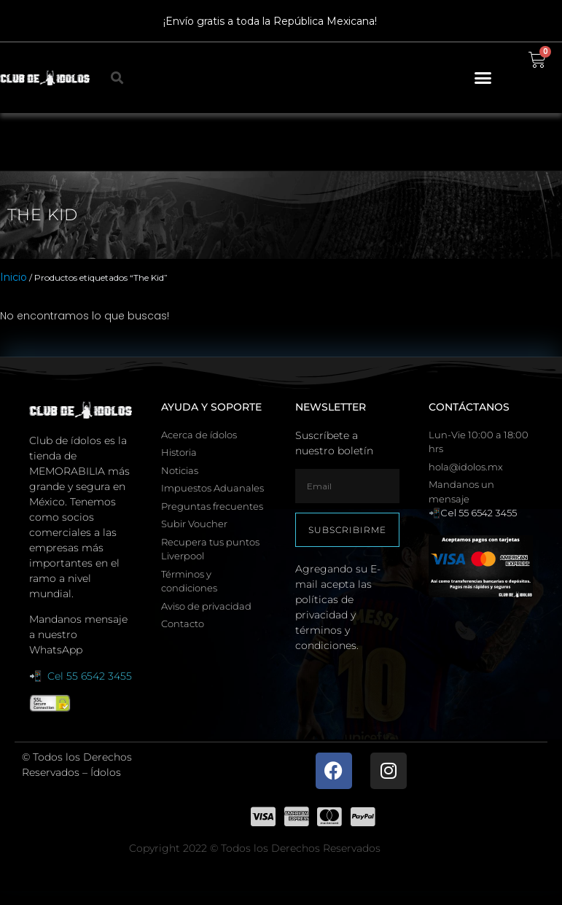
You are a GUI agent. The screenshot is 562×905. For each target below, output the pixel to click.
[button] (483, 78)
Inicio (13, 277)
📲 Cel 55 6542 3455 (80, 676)
